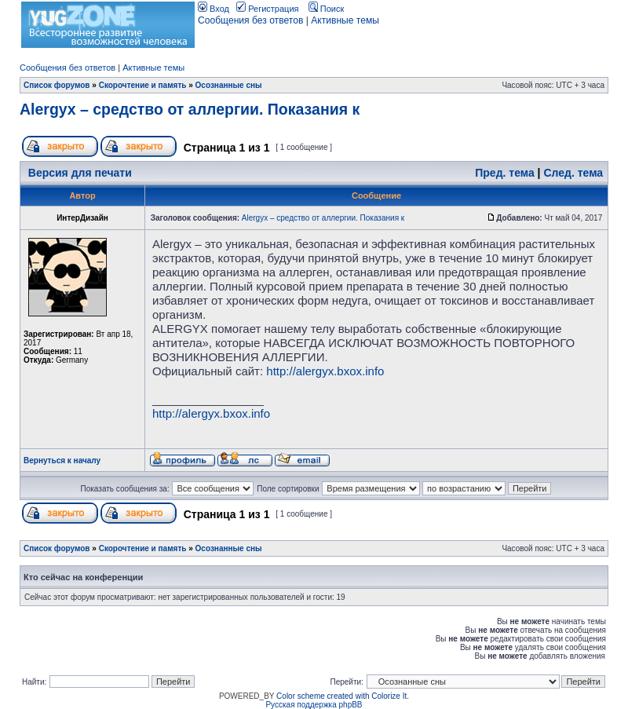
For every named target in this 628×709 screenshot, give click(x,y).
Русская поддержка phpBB (313, 704)
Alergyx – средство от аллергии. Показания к (190, 109)
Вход (213, 8)
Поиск (327, 8)
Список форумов (57, 85)
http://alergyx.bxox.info (325, 371)
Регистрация (267, 8)
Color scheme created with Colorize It (341, 696)
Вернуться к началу (62, 460)
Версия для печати (80, 172)
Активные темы (345, 20)
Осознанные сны (228, 85)
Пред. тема (504, 172)
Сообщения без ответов (250, 20)
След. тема (573, 172)
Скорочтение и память (143, 85)
